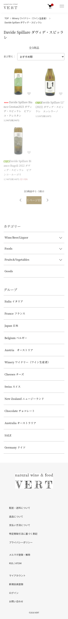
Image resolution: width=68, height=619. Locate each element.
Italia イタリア (14, 301)
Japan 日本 (11, 325)
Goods (9, 271)
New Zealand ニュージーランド (24, 399)
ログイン (13, 593)
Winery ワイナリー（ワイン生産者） (30, 18)
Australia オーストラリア (20, 423)
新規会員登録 (16, 584)
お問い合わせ (16, 601)
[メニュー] (61, 6)
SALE (8, 435)
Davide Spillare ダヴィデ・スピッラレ (23, 22)
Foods (8, 248)
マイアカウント (17, 575)
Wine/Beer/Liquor (16, 237)
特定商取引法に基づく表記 (23, 533)
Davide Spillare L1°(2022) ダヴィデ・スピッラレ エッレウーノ (50, 107)
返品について (16, 516)
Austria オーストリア (19, 350)
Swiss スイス (12, 386)
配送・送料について (19, 507)
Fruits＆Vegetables (17, 259)
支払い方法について (19, 525)
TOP (7, 18)
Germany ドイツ (15, 447)
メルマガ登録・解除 (19, 554)
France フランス (15, 313)
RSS (11, 563)
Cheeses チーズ (14, 374)
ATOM (18, 563)
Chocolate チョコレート (20, 411)
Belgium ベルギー (16, 338)
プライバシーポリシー (21, 542)
